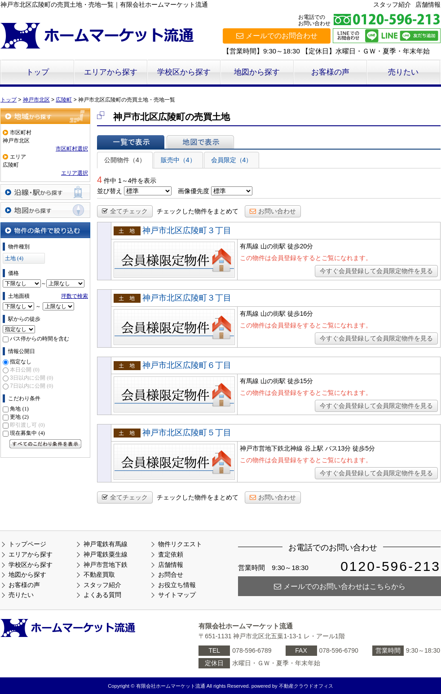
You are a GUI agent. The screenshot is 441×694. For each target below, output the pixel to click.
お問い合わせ (273, 211)
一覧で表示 (130, 142)
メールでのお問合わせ (277, 36)
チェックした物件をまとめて (197, 211)
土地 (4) (14, 258)
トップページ (27, 544)
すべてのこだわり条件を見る (45, 443)
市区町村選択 (72, 149)
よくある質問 (102, 594)
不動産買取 (99, 574)
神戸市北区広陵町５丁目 (186, 432)
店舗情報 (428, 4)
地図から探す (257, 72)
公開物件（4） (125, 160)
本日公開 (24, 370)
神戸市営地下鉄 (106, 564)
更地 (19, 417)
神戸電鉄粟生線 (106, 554)
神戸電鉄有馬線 (106, 544)
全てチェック (125, 211)
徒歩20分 (300, 246)
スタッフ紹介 (392, 4)
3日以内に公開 (31, 378)
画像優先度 (193, 190)
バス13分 (338, 448)
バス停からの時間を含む (39, 339)
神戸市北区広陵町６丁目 (186, 365)
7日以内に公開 (31, 386)
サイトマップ (177, 594)
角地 (19, 409)
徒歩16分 (300, 313)
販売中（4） (178, 160)
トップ (37, 72)
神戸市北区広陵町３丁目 (186, 230)
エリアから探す (110, 72)
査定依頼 (170, 554)
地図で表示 (200, 142)
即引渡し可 (27, 425)
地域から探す (45, 116)
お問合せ (170, 574)
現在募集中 (27, 433)
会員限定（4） (231, 160)
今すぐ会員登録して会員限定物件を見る (376, 270)
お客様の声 (330, 72)
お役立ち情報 (177, 584)
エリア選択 (74, 173)
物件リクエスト (180, 544)
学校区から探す (184, 72)
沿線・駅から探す (45, 192)
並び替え (109, 190)
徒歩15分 (300, 381)
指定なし (20, 361)
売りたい (403, 72)
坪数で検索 (74, 296)
